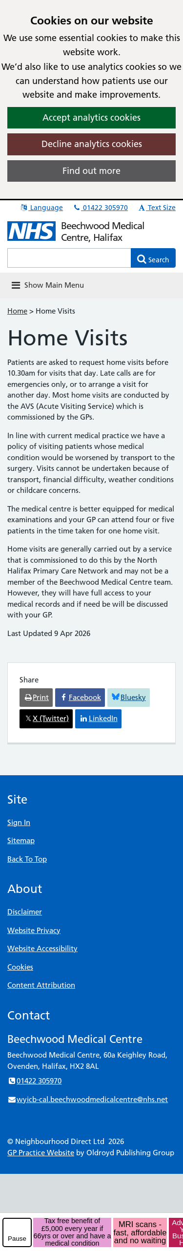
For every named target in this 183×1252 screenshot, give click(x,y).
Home (17, 311)
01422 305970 (100, 207)
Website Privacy (34, 930)
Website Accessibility (42, 948)
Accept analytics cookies (91, 117)
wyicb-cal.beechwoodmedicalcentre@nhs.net (87, 1099)
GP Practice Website (40, 1152)
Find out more (91, 170)
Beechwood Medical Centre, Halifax (102, 231)
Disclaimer (24, 911)
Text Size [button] (156, 207)
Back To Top (27, 859)
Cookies (20, 967)
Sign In (18, 822)
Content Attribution (41, 985)
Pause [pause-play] (17, 1238)
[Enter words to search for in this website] (69, 258)
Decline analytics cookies (91, 143)
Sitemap (21, 840)
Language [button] (41, 207)
